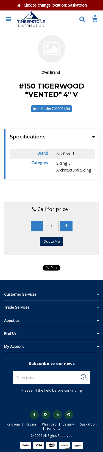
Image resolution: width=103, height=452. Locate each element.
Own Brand (50, 72)
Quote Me (51, 241)
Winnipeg (49, 424)
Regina (31, 424)
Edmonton (54, 428)
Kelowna (13, 424)
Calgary (68, 424)
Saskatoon (88, 424)
